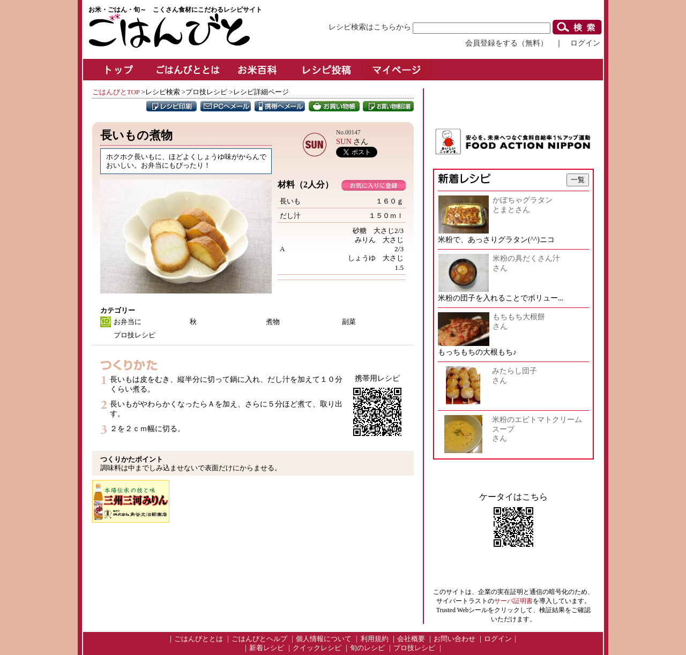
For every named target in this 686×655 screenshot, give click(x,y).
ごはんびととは (198, 639)
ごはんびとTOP (115, 92)
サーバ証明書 (513, 601)
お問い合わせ (454, 639)
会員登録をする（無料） (506, 43)
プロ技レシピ (414, 648)
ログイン (585, 43)
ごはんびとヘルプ (259, 639)
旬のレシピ (367, 648)
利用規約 (375, 639)
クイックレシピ (317, 648)
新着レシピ (266, 648)
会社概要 (411, 639)
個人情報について (324, 639)
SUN (344, 141)
